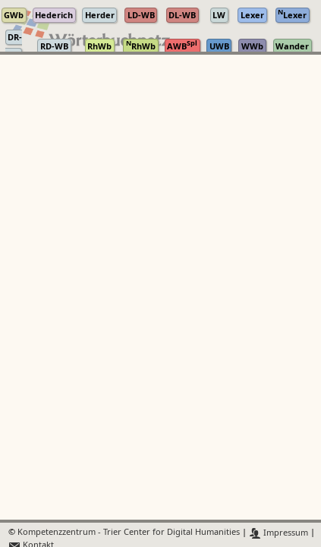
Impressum (279, 533)
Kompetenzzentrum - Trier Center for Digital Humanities (128, 533)
